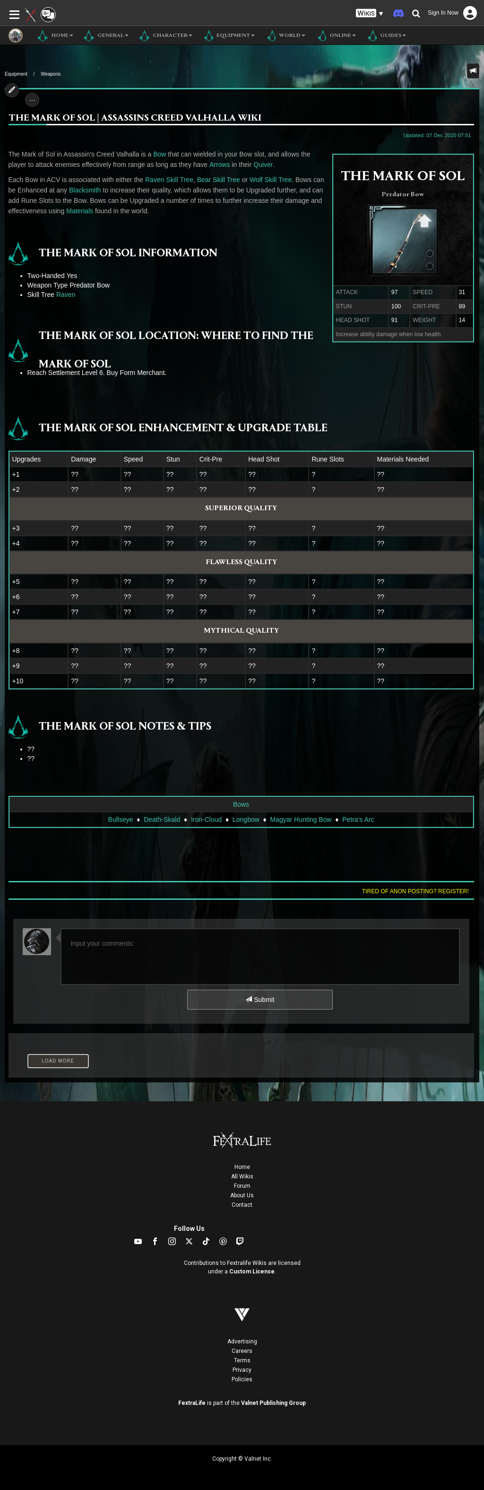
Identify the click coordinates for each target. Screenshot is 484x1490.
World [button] (284, 35)
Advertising (242, 1341)
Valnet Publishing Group (273, 1403)
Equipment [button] (228, 35)
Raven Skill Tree (169, 179)
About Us (242, 1195)
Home (242, 1167)
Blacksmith (85, 190)
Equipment (16, 74)
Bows (241, 804)
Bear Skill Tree (218, 179)
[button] (369, 13)
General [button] (106, 35)
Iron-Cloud (206, 819)
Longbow (246, 819)
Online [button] (335, 35)
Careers (242, 1351)
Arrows (219, 164)
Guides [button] (385, 35)
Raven (65, 294)
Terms (242, 1360)
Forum (242, 1186)
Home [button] (55, 35)
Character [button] (165, 35)
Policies (242, 1379)
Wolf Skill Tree (271, 179)
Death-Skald (162, 819)
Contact (242, 1205)
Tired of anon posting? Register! (415, 891)
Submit (259, 999)
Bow (159, 154)
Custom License (252, 1271)
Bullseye (120, 819)
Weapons (50, 74)
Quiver (263, 164)
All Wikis (242, 1176)
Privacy (242, 1370)
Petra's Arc (358, 819)
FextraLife (192, 1403)
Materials (79, 211)
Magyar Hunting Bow (301, 819)
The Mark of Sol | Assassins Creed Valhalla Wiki (135, 118)
